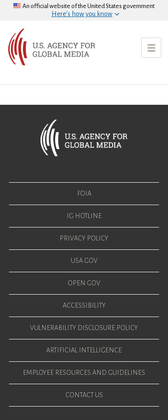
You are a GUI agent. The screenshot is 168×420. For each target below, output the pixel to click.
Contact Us (84, 395)
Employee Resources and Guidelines (84, 372)
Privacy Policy (84, 238)
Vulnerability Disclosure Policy (84, 327)
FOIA (84, 193)
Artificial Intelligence (84, 350)
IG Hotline (84, 215)
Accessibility (84, 305)
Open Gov (84, 283)
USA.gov (84, 260)
